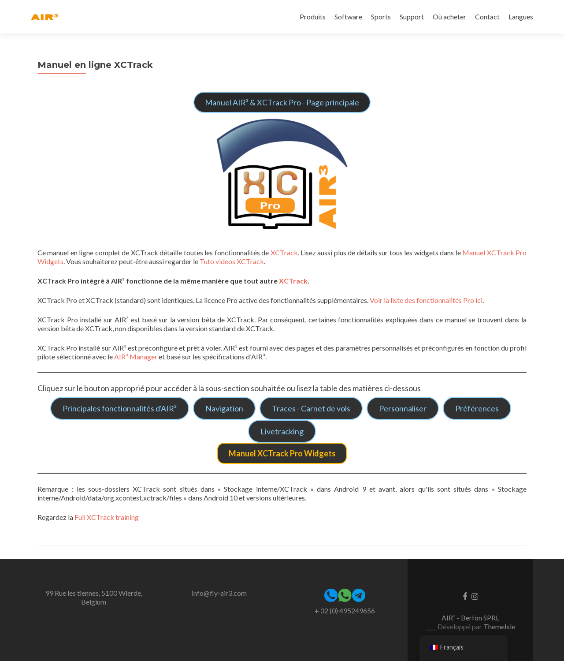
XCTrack (284, 252)
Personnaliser (403, 408)
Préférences (477, 408)
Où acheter (449, 16)
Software (348, 16)
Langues (520, 16)
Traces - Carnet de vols (311, 408)
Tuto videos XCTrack (232, 261)
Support (412, 16)
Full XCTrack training (106, 517)
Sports (381, 16)
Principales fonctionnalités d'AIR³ (120, 408)
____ (432, 626)
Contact (487, 16)
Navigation (224, 408)
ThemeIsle (499, 626)
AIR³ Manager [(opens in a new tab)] (135, 356)
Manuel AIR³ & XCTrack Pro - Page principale (282, 102)
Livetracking (282, 431)
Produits (313, 16)
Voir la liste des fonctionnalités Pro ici (425, 300)
